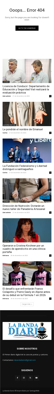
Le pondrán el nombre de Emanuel (23, 129)
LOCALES (6, 82)
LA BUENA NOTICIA (9, 125)
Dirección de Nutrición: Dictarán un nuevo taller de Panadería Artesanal (24, 207)
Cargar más (27, 304)
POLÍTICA (6, 241)
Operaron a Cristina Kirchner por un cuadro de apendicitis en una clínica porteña (24, 249)
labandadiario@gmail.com (25, 360)
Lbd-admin (7, 96)
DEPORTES (6, 284)
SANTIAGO (6, 161)
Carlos (5, 133)
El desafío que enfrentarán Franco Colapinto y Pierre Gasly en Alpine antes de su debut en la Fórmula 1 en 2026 (26, 292)
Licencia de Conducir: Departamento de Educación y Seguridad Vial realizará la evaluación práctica (26, 89)
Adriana (6, 255)
